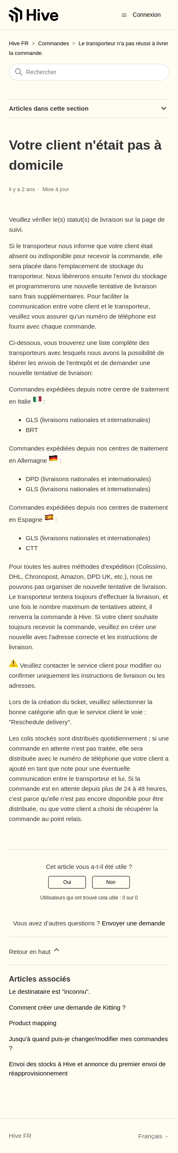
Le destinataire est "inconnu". (49, 991)
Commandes (53, 43)
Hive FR (18, 43)
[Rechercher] (89, 72)
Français (153, 1136)
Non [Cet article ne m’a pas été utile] (111, 882)
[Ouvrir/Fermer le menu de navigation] (124, 14)
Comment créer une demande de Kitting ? (67, 1007)
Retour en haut (34, 950)
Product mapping (32, 1022)
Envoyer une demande (133, 923)
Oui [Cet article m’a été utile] (67, 882)
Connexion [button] (147, 14)
